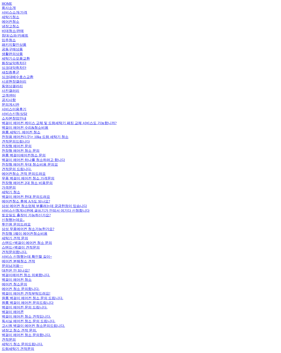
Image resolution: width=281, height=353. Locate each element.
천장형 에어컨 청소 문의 (21, 150)
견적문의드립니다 (16, 141)
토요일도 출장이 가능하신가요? (26, 215)
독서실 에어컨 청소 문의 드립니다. (28, 321)
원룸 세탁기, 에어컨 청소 (21, 132)
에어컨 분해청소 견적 (18, 261)
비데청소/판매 (13, 31)
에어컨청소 (10, 21)
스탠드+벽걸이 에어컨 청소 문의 (27, 243)
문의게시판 (10, 104)
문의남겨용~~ (12, 266)
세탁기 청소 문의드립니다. (22, 344)
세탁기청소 (10, 17)
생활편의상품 (12, 54)
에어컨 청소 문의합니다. (21, 289)
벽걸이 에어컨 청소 (17, 279)
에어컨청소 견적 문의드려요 (24, 174)
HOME (7, 3)
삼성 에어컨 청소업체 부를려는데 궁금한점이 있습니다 (44, 206)
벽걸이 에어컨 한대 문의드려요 (26, 197)
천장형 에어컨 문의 (17, 146)
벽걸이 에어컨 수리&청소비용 (25, 127)
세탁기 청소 (11, 192)
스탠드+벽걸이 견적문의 (21, 247)
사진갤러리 (10, 91)
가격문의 (9, 187)
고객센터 (9, 95)
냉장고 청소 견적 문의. (19, 330)
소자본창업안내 (14, 118)
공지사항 (9, 100)
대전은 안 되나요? (16, 270)
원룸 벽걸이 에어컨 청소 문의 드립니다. (32, 298)
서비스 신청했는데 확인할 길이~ (27, 256)
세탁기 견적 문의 (15, 238)
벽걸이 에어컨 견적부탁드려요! (26, 293)
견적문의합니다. (14, 252)
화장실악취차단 (14, 63)
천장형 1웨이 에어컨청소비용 (24, 233)
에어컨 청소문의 (14, 284)
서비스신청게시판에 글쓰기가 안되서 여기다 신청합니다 (46, 210)
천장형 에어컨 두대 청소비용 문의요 (30, 164)
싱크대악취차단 (14, 68)
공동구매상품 (12, 49)
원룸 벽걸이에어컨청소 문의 (24, 155)
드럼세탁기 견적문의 (18, 349)
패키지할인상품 (14, 45)
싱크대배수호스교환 (17, 77)
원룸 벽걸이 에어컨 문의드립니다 (28, 303)
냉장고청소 (10, 26)
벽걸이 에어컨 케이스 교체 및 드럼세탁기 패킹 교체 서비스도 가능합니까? (59, 123)
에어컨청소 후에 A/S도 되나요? (26, 201)
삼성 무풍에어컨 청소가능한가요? (28, 229)
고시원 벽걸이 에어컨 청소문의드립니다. (33, 326)
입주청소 (9, 40)
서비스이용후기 (14, 109)
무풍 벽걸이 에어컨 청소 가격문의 (28, 178)
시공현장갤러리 (14, 81)
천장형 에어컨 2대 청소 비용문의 (27, 183)
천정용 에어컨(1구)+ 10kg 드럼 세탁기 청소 (35, 137)
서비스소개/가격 (14, 12)
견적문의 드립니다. (17, 169)
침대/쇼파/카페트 (15, 35)
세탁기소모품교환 (16, 58)
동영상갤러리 (12, 86)
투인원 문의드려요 (16, 224)
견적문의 (9, 339)
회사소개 (9, 8)
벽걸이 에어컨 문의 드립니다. (24, 307)
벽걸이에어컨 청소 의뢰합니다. (26, 275)
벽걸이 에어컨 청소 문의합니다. (26, 335)
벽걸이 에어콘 (13, 312)
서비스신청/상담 (14, 114)
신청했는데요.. (13, 220)
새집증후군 (10, 72)
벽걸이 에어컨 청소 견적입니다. (26, 316)
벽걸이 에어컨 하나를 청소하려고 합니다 (33, 160)
